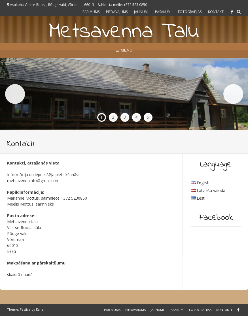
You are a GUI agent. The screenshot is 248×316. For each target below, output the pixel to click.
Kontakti (216, 11)
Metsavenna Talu (124, 32)
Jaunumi (141, 11)
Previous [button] (15, 94)
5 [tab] (148, 117)
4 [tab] (136, 117)
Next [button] (233, 94)
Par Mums (90, 11)
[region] (124, 94)
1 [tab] (101, 117)
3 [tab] (125, 117)
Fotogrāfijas (190, 11)
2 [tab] (113, 117)
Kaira (40, 309)
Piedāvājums (117, 11)
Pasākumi (163, 11)
